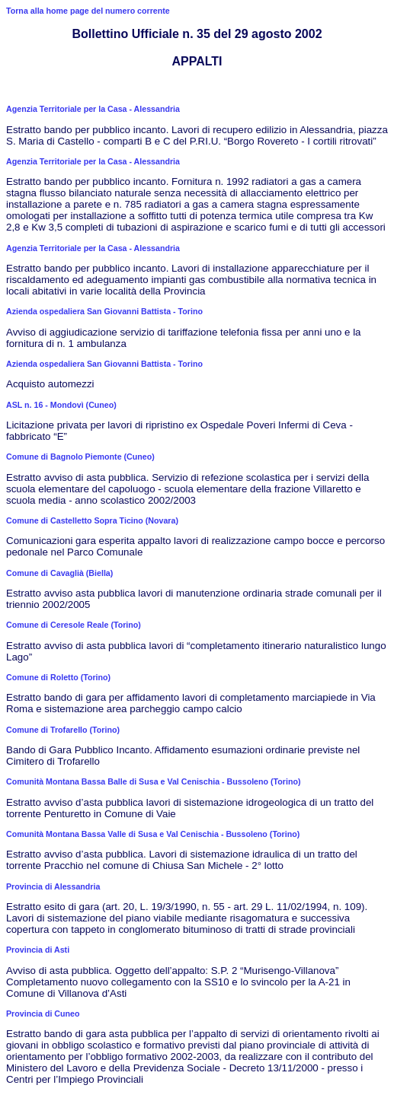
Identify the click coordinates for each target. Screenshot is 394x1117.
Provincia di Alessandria (53, 886)
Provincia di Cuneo (43, 1013)
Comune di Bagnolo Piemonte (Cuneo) (80, 456)
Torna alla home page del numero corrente (88, 10)
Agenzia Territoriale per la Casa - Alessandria (93, 108)
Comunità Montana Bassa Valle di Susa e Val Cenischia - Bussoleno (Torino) (153, 834)
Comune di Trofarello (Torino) (63, 729)
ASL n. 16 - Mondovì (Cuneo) (61, 404)
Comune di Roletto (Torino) (58, 677)
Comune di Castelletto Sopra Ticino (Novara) (92, 520)
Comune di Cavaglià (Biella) (59, 573)
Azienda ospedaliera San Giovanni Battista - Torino (104, 311)
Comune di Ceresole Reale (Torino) (73, 624)
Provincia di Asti (37, 949)
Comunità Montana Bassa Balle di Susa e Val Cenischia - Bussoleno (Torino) (153, 781)
